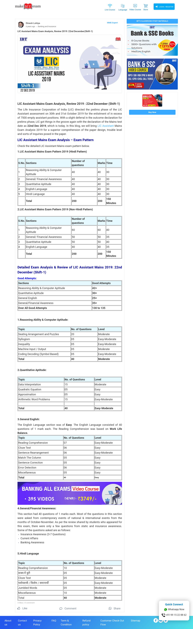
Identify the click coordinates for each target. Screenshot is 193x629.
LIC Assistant (106, 125)
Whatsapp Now (174, 609)
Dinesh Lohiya (33, 23)
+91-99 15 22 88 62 (174, 615)
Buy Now (152, 112)
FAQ (54, 620)
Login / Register (164, 7)
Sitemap (135, 620)
